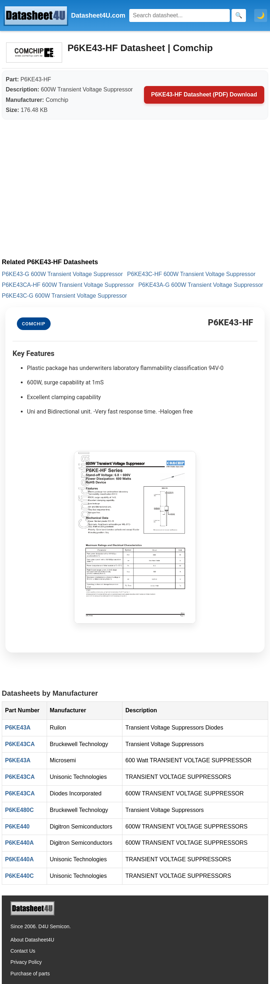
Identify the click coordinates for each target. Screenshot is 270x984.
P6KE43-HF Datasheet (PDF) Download (204, 94)
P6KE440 (17, 826)
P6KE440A (19, 843)
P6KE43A (18, 728)
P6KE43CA (20, 744)
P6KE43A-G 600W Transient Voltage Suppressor (200, 285)
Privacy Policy (26, 962)
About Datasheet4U (32, 940)
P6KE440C (19, 876)
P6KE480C (19, 810)
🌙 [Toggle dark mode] (261, 15)
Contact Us (22, 951)
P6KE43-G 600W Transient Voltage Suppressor (62, 274)
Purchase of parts (30, 973)
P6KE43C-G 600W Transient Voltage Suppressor (64, 296)
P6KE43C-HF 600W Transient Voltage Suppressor (191, 274)
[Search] (179, 15)
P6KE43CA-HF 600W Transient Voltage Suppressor (68, 285)
